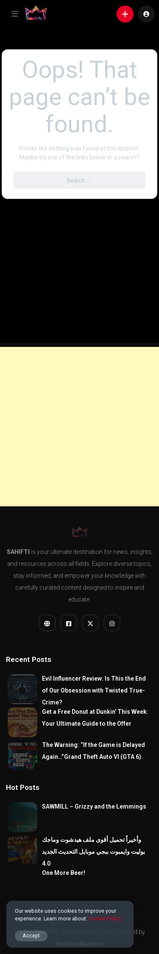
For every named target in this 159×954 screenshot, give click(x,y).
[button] (14, 14)
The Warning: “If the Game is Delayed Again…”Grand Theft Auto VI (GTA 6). (93, 750)
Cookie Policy (105, 918)
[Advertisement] (79, 426)
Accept (31, 935)
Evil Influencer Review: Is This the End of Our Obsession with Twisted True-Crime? (94, 690)
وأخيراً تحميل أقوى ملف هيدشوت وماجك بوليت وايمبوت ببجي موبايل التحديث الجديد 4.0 (93, 851)
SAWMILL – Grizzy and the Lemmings (94, 806)
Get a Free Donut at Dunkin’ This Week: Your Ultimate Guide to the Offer (95, 717)
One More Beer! (63, 872)
